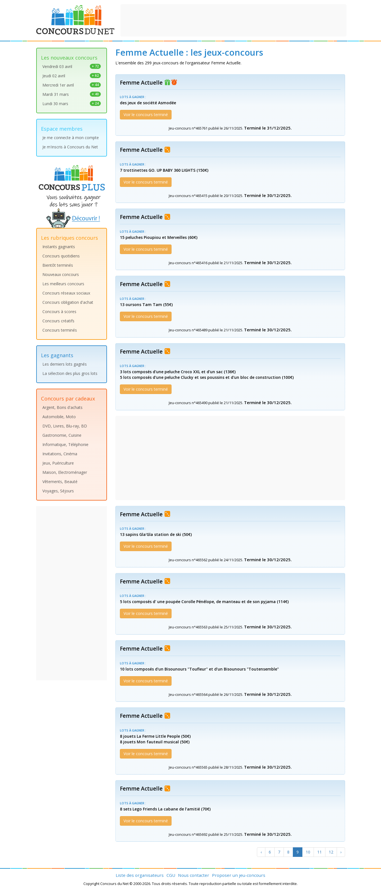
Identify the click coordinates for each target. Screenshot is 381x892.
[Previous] (261, 852)
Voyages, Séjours (58, 490)
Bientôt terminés (57, 265)
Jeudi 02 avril (71, 75)
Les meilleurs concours (63, 283)
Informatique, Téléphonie (65, 444)
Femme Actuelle (141, 82)
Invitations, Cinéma (59, 453)
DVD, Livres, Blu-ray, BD (64, 426)
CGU (170, 875)
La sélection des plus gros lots (69, 373)
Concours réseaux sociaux (66, 293)
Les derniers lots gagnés (64, 364)
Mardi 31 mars (71, 94)
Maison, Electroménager (64, 472)
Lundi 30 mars (71, 103)
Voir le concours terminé (146, 114)
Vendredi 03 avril (71, 66)
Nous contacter (193, 875)
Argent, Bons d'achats (62, 407)
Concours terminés (59, 330)
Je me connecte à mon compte (70, 137)
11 (319, 852)
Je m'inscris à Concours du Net (70, 147)
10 (308, 852)
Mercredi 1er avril (71, 85)
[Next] (341, 852)
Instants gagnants (58, 246)
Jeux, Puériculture (58, 463)
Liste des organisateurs (140, 875)
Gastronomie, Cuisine (61, 435)
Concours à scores (59, 311)
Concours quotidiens (61, 256)
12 (331, 852)
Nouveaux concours (60, 274)
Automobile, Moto (59, 416)
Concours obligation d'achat (67, 302)
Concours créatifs (58, 320)
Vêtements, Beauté (59, 481)
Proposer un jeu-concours (238, 875)
